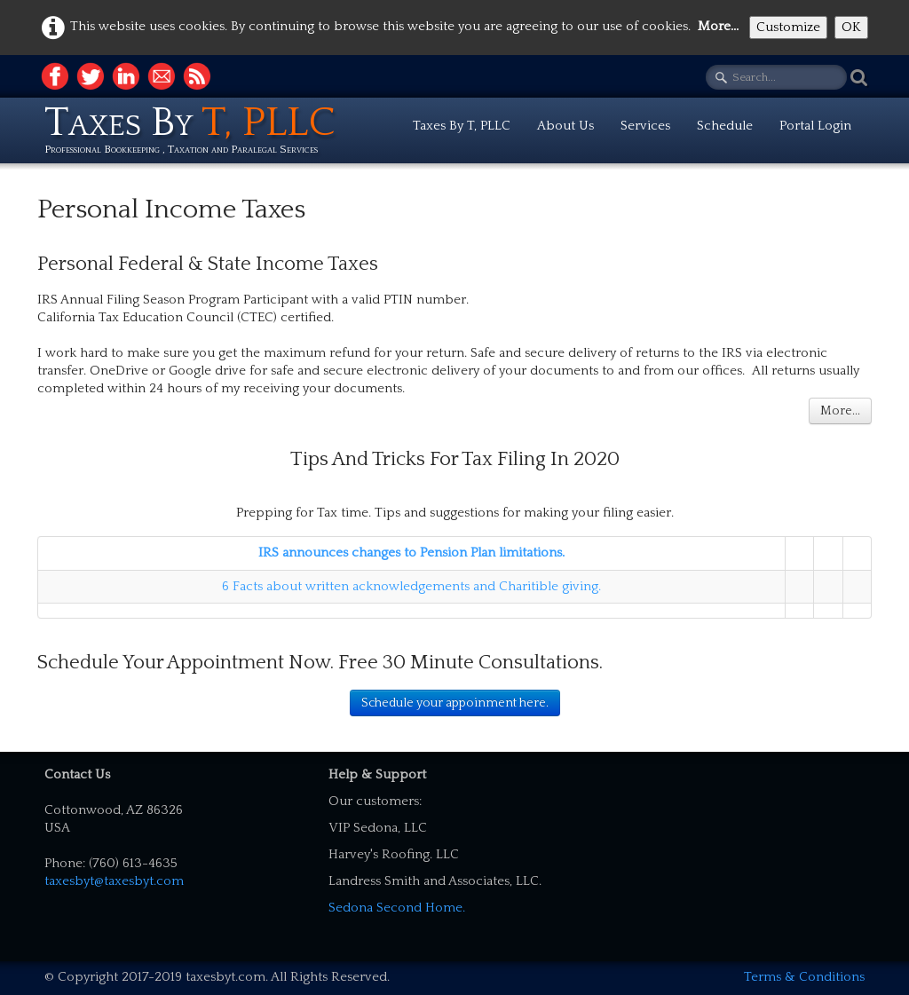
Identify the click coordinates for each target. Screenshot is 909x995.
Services (645, 125)
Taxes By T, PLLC (461, 125)
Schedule (725, 125)
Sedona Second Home (395, 907)
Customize (788, 27)
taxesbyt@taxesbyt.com (114, 880)
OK (851, 27)
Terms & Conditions (804, 976)
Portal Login (815, 125)
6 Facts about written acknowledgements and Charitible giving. (411, 586)
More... (718, 26)
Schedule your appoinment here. (455, 703)
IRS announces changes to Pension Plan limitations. (411, 552)
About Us (565, 125)
